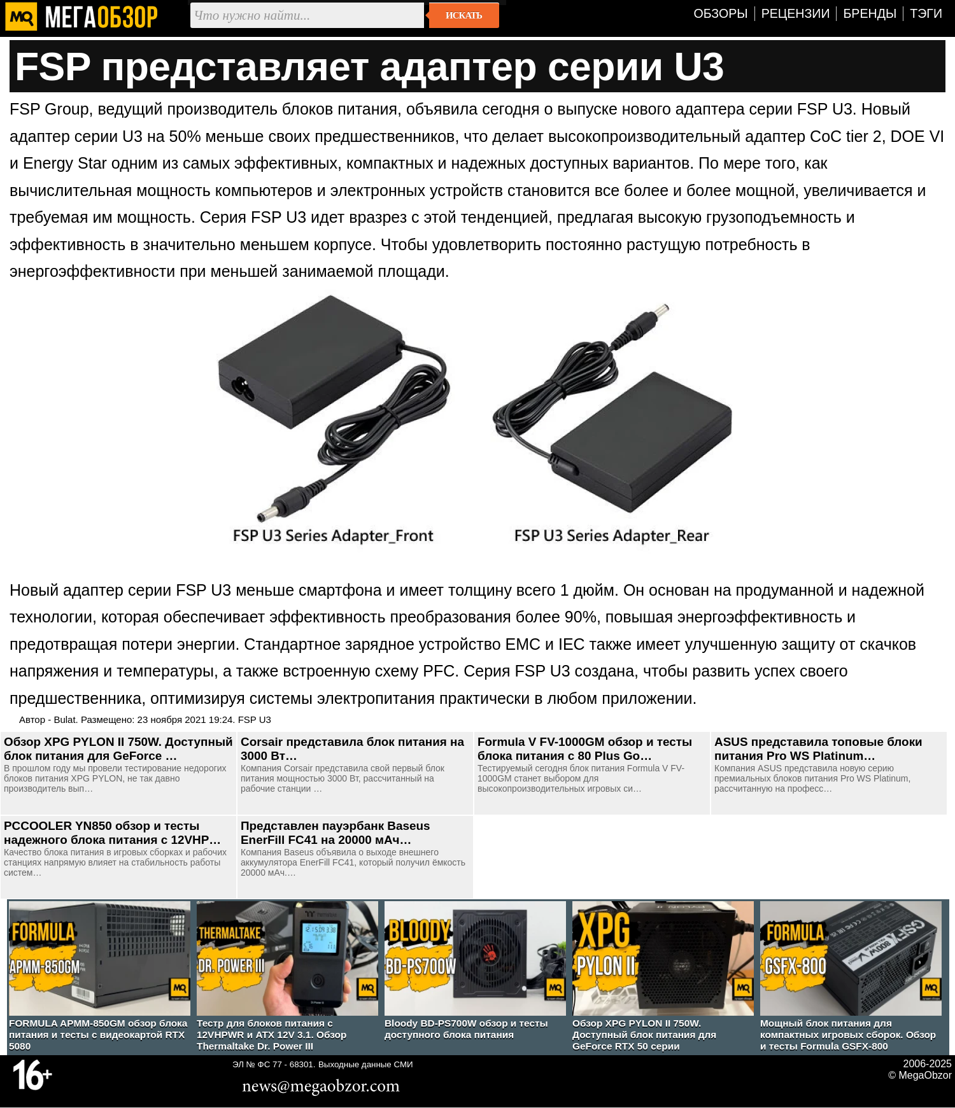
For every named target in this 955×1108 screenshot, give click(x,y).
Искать (464, 15)
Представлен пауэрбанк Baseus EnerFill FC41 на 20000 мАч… (335, 832)
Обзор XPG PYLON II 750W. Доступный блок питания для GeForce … (118, 748)
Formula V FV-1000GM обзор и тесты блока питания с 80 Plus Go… (585, 748)
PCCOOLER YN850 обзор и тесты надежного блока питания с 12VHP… (112, 832)
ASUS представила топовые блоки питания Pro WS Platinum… (818, 748)
